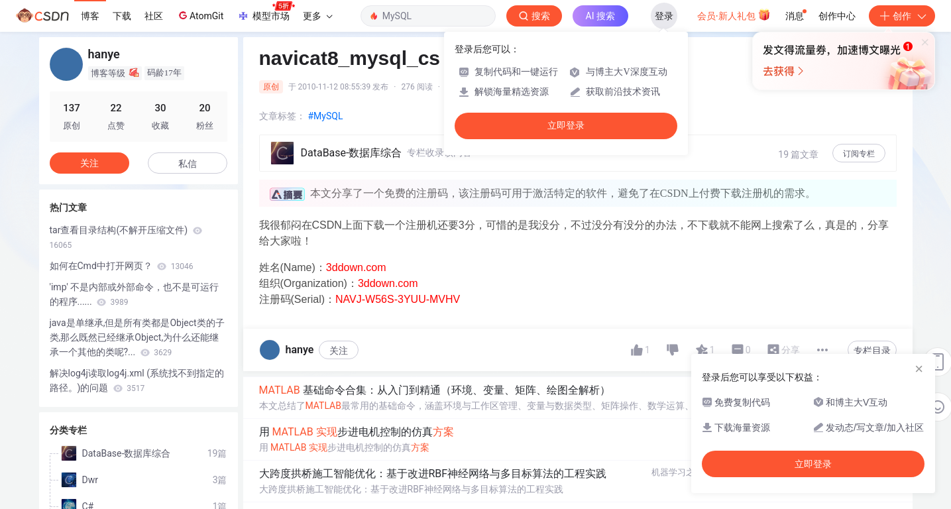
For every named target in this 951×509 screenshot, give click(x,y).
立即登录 (566, 126)
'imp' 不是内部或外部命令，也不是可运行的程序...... (134, 294)
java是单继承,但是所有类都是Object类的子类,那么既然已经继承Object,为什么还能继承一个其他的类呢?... (137, 337)
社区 (153, 16)
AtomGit (199, 15)
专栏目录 (872, 350)
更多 (317, 16)
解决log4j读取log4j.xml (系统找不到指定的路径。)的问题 (137, 380)
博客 (90, 16)
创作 (902, 16)
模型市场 (266, 12)
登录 (664, 16)
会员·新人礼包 (734, 14)
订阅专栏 (859, 153)
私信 (187, 163)
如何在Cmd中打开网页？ (122, 265)
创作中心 (837, 16)
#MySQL (325, 116)
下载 (122, 16)
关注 (338, 350)
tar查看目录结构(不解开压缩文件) (126, 237)
